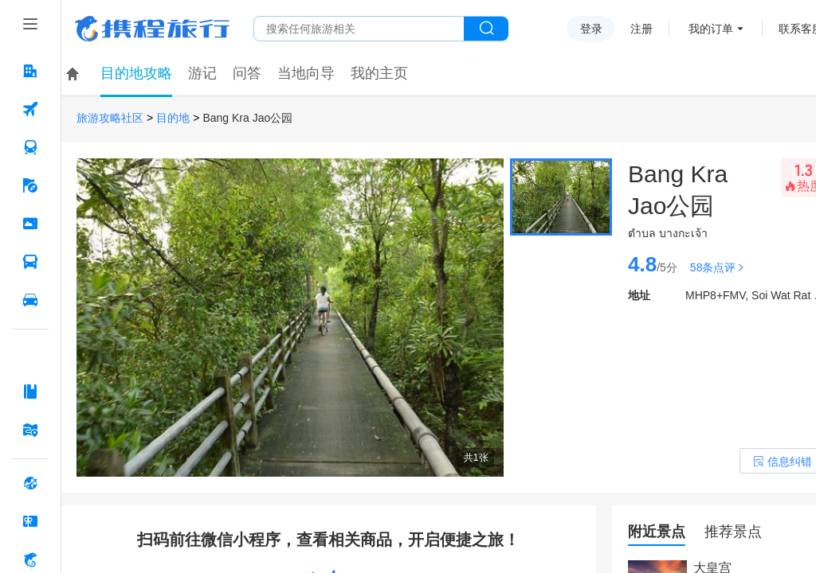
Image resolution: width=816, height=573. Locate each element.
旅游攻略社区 (109, 118)
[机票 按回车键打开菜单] (30, 109)
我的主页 (379, 73)
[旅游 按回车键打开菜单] (30, 185)
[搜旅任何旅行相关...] (359, 28)
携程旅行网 (152, 28)
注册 (641, 28)
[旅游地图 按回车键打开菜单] (30, 429)
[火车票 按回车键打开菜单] (30, 147)
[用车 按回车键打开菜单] (30, 300)
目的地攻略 (136, 73)
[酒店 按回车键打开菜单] (30, 71)
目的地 (173, 118)
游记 (202, 73)
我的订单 (710, 28)
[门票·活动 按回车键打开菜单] (30, 223)
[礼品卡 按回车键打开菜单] (30, 521)
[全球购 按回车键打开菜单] (30, 483)
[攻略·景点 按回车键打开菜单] (30, 391)
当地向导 (306, 73)
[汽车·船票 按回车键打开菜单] (30, 262)
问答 (247, 73)
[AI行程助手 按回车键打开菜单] (30, 353)
